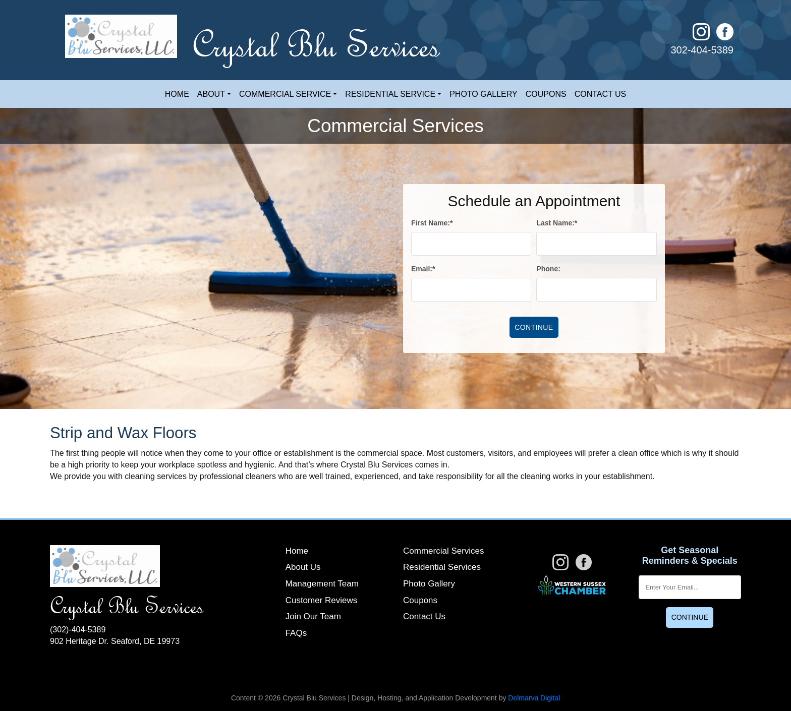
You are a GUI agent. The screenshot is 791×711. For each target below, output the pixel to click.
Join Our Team (313, 616)
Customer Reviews (322, 600)
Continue (689, 617)
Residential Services (442, 567)
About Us (303, 567)
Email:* (423, 269)
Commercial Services (443, 551)
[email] (471, 290)
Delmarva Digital (534, 698)
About (211, 94)
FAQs (296, 633)
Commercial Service (285, 94)
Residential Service (390, 94)
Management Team (322, 583)
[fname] (471, 244)
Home (177, 94)
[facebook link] (724, 36)
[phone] (596, 290)
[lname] (596, 244)
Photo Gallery (483, 94)
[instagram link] (704, 36)
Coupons (546, 94)
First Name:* (432, 223)
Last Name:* (556, 223)
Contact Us (601, 94)
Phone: (548, 269)
